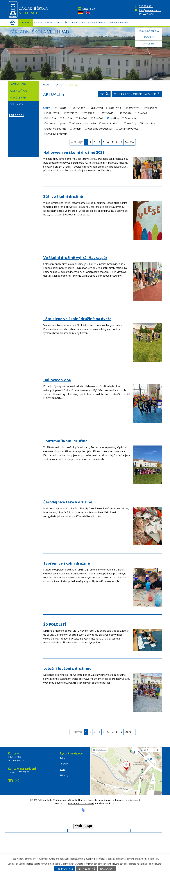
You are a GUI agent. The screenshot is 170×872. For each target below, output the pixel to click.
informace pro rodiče (84, 123)
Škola (38, 22)
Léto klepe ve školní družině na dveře (77, 318)
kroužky (131, 123)
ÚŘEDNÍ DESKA (119, 22)
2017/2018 (97, 108)
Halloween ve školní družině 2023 (74, 152)
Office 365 (148, 44)
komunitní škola (111, 123)
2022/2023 (71, 113)
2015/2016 (60, 108)
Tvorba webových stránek (81, 803)
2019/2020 (133, 108)
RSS (104, 94)
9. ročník (99, 118)
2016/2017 (79, 108)
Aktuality (16, 104)
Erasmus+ (130, 118)
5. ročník (143, 113)
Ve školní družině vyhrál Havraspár (75, 257)
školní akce (148, 123)
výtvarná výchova (128, 128)
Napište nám (18, 97)
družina (114, 118)
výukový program (57, 133)
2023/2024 (89, 113)
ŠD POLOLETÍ (54, 624)
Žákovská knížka (148, 30)
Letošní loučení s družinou (67, 668)
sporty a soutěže (56, 128)
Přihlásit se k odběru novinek (137, 94)
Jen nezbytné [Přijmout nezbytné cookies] (86, 868)
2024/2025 (107, 113)
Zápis (58, 22)
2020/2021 (151, 108)
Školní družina (75, 22)
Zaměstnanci (18, 84)
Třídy (48, 22)
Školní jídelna (97, 22)
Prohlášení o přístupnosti (127, 800)
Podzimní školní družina (65, 440)
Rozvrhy (148, 37)
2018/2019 (115, 108)
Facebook (16, 115)
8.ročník (83, 118)
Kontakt (25, 22)
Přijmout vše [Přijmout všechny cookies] (65, 868)
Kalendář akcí (19, 90)
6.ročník (51, 118)
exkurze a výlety (56, 123)
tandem (77, 128)
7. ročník (67, 118)
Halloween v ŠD (57, 379)
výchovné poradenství (100, 128)
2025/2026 (126, 113)
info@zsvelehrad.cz (150, 10)
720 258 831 (146, 6)
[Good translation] (78, 826)
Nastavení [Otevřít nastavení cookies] (106, 868)
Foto (62, 769)
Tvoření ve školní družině (66, 563)
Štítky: (46, 107)
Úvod (12, 23)
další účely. (153, 858)
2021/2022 (53, 113)
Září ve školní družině (63, 196)
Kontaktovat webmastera (101, 800)
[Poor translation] (88, 826)
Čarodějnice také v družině (67, 501)
